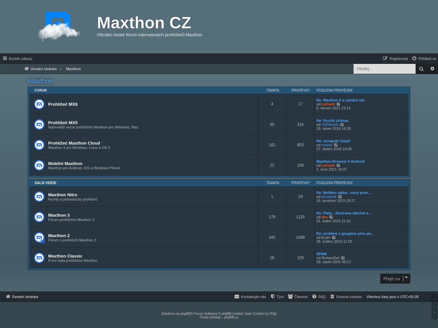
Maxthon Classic (65, 256)
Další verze (45, 183)
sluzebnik (329, 197)
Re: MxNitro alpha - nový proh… (343, 193)
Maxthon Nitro (63, 194)
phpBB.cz (231, 317)
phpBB (185, 313)
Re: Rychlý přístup (332, 121)
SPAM (321, 254)
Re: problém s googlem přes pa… (345, 233)
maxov (327, 145)
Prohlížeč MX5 (63, 122)
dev (325, 217)
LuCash (328, 104)
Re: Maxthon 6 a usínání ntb (340, 100)
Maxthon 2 (59, 235)
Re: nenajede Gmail (333, 141)
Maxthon (40, 81)
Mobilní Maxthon (65, 163)
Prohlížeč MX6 (63, 104)
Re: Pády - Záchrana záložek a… (344, 213)
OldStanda (330, 124)
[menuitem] (424, 59)
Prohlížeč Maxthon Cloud (74, 143)
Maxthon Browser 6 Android (340, 161)
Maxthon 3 (59, 215)
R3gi (273, 313)
